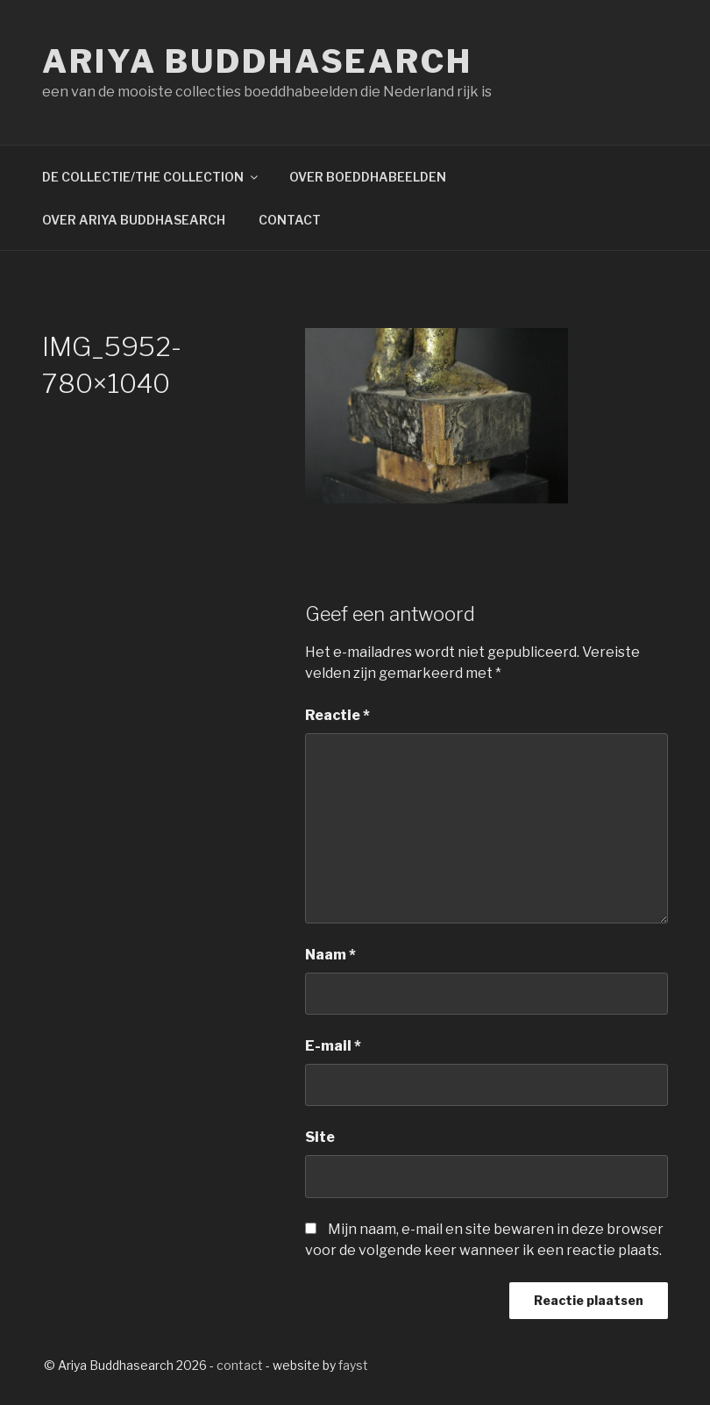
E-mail (333, 1046)
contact (240, 1365)
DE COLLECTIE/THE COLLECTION (151, 176)
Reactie (337, 715)
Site (320, 1137)
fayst (353, 1365)
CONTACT (290, 219)
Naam (330, 954)
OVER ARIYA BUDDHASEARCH (133, 219)
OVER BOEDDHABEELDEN (367, 176)
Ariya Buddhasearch (257, 61)
